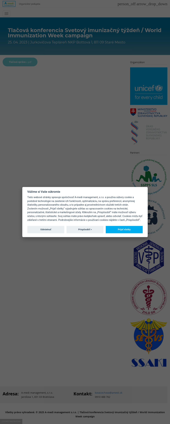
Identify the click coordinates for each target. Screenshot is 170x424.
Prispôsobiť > (85, 229)
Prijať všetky (124, 229)
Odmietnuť (45, 229)
